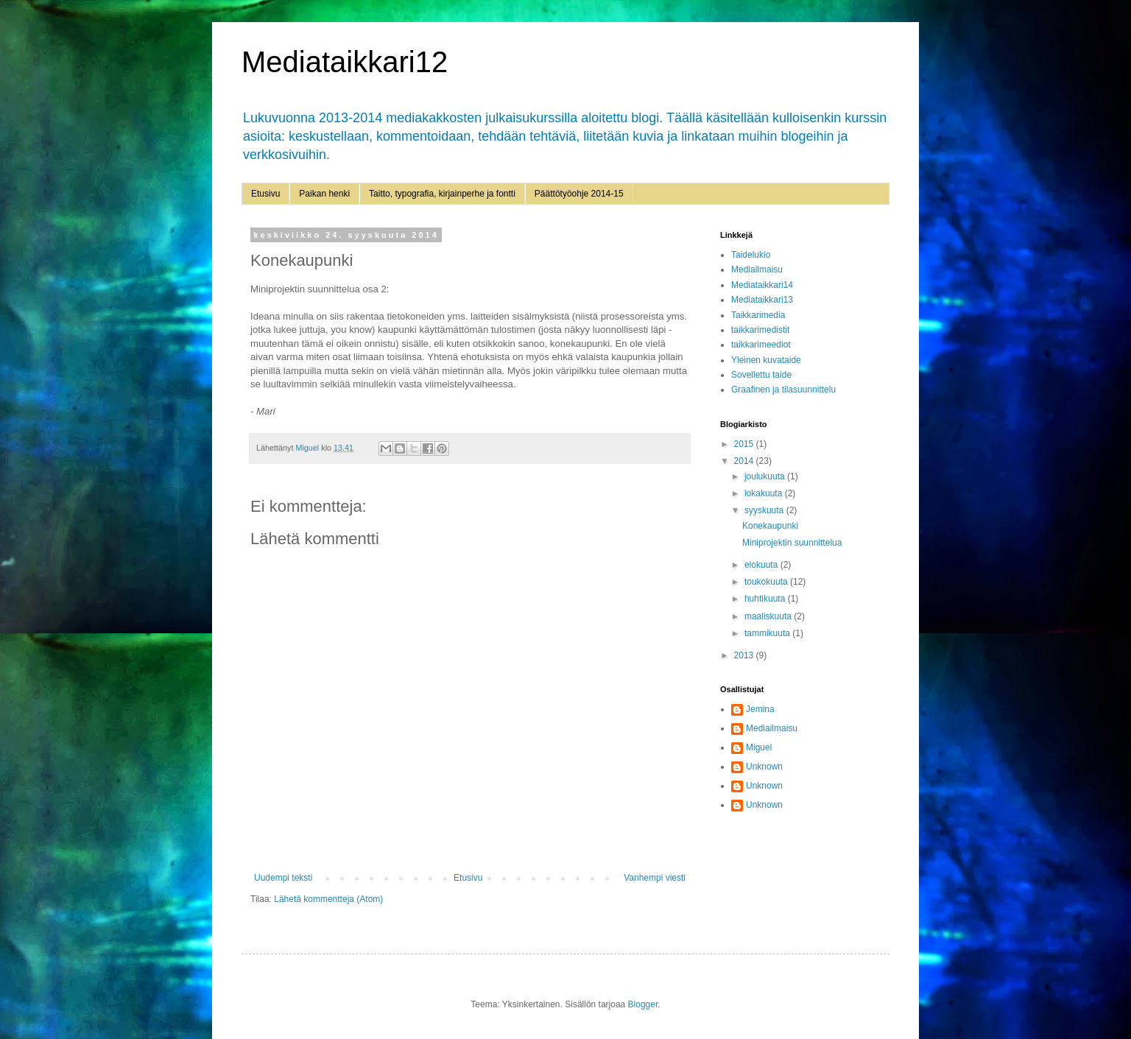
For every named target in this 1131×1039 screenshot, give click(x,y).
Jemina (760, 709)
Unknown (764, 766)
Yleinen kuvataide (766, 360)
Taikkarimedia (758, 315)
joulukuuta (765, 476)
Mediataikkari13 (762, 300)
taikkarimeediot (761, 344)
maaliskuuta (769, 616)
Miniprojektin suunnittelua (792, 543)
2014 (745, 461)
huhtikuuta (766, 599)
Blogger (643, 1004)
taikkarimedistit (760, 330)
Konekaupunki (770, 526)
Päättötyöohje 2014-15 (579, 194)
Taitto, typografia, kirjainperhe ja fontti (442, 194)
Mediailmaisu (757, 269)
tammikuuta (768, 633)
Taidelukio (750, 255)
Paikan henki (324, 194)
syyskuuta (765, 510)
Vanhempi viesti (655, 878)
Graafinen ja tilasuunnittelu (783, 389)
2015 (745, 444)
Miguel (759, 747)
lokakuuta (764, 493)
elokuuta (762, 565)
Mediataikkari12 (345, 62)
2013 (745, 655)
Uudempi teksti (283, 878)
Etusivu (265, 194)
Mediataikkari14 (762, 285)
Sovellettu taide (761, 375)
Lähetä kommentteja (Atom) (328, 899)
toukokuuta (767, 582)
